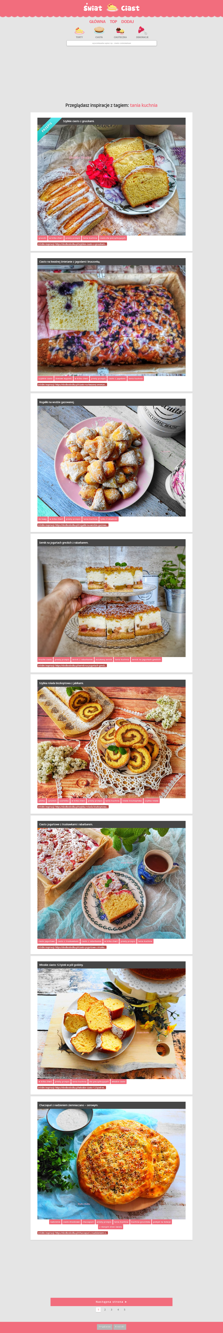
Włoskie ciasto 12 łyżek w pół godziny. (61, 965)
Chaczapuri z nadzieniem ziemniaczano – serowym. (68, 1105)
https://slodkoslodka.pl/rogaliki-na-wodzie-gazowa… (81, 525)
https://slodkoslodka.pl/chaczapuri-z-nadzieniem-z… (81, 1232)
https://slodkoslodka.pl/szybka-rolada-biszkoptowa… (81, 806)
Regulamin (105, 1326)
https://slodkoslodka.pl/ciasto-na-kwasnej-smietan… (80, 384)
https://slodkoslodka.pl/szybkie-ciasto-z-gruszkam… (80, 244)
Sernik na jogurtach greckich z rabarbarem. (63, 542)
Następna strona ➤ (111, 1301)
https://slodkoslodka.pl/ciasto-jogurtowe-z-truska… (80, 947)
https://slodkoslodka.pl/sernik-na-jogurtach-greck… (80, 665)
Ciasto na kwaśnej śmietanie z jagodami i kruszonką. (69, 261)
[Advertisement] (111, 73)
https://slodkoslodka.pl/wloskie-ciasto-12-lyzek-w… (80, 1087)
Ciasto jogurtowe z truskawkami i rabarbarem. (66, 824)
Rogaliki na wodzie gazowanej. (56, 402)
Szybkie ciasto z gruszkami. (78, 121)
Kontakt (119, 1326)
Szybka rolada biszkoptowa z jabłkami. (61, 683)
